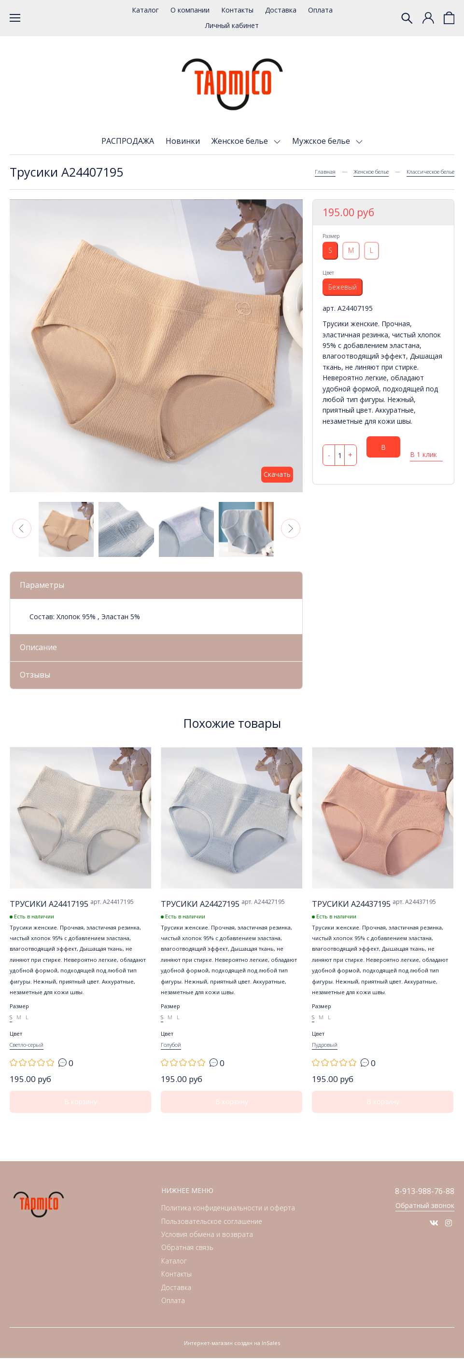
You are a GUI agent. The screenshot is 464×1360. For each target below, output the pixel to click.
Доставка (280, 9)
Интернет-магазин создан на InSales (232, 1344)
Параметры (43, 585)
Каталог (145, 9)
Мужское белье (322, 141)
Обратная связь (187, 1249)
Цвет (328, 272)
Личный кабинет (232, 25)
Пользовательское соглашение (211, 1223)
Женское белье (240, 141)
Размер (331, 235)
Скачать (277, 474)
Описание (40, 647)
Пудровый (324, 1046)
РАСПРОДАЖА (127, 141)
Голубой (171, 1046)
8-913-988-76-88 (422, 1193)
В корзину (383, 450)
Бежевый (342, 286)
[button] (21, 528)
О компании (190, 9)
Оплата (320, 9)
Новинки (183, 141)
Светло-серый (26, 1046)
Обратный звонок (424, 1207)
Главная (325, 171)
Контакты (237, 9)
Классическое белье (430, 171)
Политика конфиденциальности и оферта (228, 1209)
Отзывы (36, 675)
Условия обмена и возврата (207, 1236)
